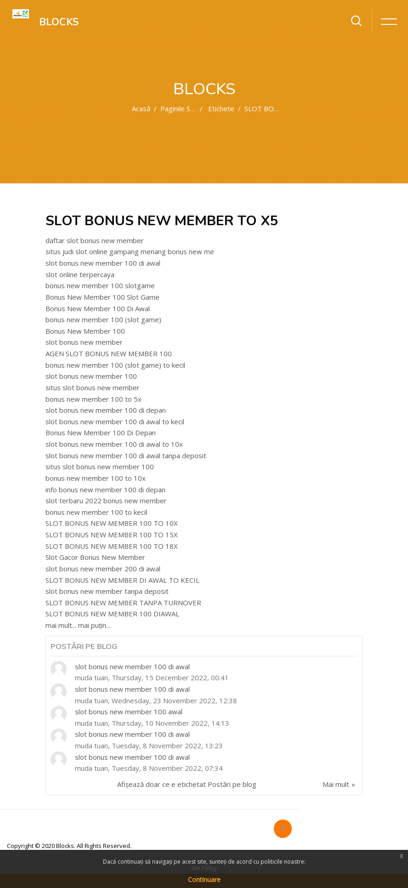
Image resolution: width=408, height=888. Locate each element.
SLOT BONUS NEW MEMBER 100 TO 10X (111, 523)
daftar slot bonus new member (94, 240)
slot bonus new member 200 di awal (102, 568)
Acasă (141, 108)
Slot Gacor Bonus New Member (95, 557)
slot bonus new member (84, 342)
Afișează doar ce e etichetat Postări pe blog (186, 784)
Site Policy (204, 868)
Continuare (204, 879)
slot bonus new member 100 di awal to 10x (114, 444)
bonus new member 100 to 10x (95, 478)
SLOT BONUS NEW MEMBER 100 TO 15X (111, 534)
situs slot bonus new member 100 (99, 466)
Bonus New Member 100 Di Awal (97, 308)
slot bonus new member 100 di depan (105, 410)
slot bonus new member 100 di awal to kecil (114, 421)
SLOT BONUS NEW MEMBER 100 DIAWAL (112, 613)
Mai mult (336, 784)
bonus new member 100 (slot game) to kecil (115, 365)
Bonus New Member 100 (85, 331)
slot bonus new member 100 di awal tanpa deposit (125, 455)
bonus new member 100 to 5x (93, 399)
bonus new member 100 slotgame (100, 285)
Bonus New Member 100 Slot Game (102, 297)
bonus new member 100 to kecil (96, 512)
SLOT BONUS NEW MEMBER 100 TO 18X (111, 546)
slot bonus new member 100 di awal (102, 263)
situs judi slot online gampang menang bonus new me (129, 251)
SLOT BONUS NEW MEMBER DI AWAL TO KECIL (122, 580)
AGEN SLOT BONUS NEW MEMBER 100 (108, 353)
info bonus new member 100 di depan (105, 489)
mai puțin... (94, 625)
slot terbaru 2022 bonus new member (106, 500)
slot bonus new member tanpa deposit (107, 591)
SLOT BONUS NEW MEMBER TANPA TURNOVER (123, 602)
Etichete (221, 108)
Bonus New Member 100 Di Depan (100, 432)
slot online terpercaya (79, 274)
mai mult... (60, 625)
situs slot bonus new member (92, 387)
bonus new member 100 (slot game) (103, 319)
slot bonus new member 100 (91, 376)
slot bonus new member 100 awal (128, 711)
